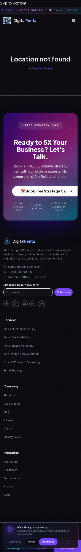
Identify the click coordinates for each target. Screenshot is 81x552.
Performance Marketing (18, 345)
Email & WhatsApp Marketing (21, 362)
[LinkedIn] (24, 303)
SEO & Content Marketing (19, 329)
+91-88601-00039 (17, 272)
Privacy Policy (12, 437)
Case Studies (12, 403)
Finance (8, 486)
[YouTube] (32, 303)
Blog (6, 412)
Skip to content (13, 3)
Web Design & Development (21, 353)
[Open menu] (74, 20)
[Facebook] (15, 303)
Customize (14, 541)
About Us (9, 395)
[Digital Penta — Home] (20, 20)
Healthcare (10, 470)
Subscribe (63, 292)
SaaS (6, 495)
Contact (8, 428)
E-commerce (11, 478)
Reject (31, 541)
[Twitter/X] (41, 303)
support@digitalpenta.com (22, 266)
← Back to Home (40, 68)
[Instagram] (6, 303)
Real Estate (10, 461)
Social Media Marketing (18, 337)
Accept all (48, 541)
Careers (8, 420)
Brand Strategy (12, 370)
